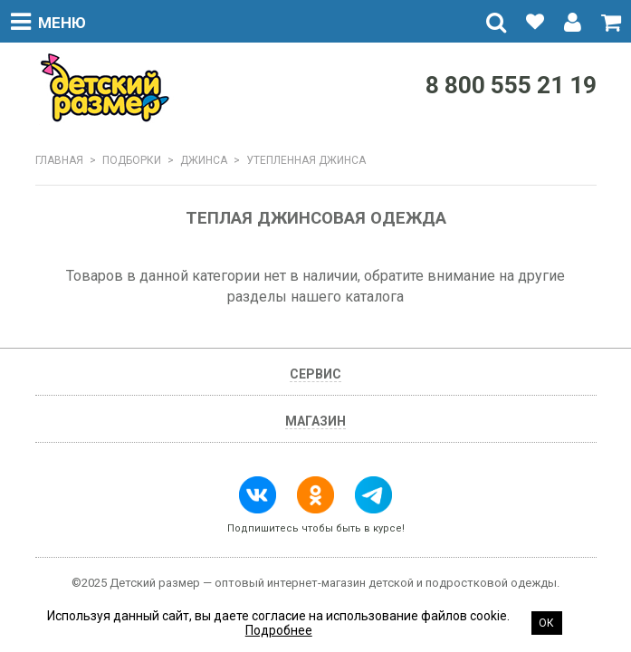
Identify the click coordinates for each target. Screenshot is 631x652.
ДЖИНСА (203, 160)
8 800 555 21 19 (511, 85)
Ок (546, 623)
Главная (59, 160)
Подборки (131, 160)
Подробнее (278, 630)
